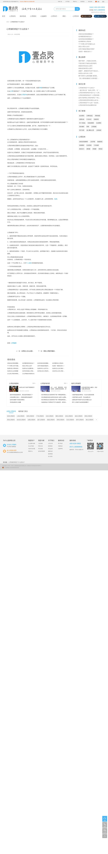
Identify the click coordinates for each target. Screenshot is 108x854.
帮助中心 (75, 1)
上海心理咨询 (20, 416)
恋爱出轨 (81, 119)
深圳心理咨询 (30, 416)
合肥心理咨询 (31, 419)
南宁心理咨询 (79, 419)
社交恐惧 (89, 145)
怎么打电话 (31, 446)
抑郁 (40, 87)
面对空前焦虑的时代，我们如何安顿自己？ (21, 394)
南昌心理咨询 (50, 419)
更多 (34, 383)
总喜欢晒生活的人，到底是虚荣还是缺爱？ (21, 397)
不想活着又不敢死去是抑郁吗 (88, 63)
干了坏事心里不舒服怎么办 (14, 365)
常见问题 (40, 448)
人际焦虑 (98, 130)
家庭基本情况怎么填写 (85, 66)
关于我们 (67, 1)
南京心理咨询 (78, 416)
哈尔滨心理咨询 (21, 419)
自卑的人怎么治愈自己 (28, 351)
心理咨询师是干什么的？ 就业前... (89, 102)
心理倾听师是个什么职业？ (87, 88)
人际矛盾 (92, 141)
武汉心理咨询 (69, 416)
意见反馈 (90, 1)
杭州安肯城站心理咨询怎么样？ (29, 371)
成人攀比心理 (90, 130)
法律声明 (60, 448)
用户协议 (60, 443)
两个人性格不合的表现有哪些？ (80, 402)
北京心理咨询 (49, 416)
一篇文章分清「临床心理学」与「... (89, 90)
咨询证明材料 (41, 451)
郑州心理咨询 (60, 419)
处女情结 (81, 115)
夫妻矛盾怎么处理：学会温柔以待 (80, 397)
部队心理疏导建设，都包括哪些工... (54, 351)
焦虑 (55, 199)
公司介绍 (50, 443)
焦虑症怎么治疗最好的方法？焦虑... (59, 368)
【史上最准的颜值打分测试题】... (89, 78)
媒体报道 (50, 453)
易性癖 (88, 149)
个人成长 (29, 263)
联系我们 (83, 1)
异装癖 (94, 149)
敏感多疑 (99, 141)
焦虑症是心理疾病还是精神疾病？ (14, 368)
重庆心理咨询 (59, 416)
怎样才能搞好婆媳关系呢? (44, 365)
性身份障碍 (91, 123)
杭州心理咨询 (11, 416)
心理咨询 (24, 94)
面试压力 (81, 149)
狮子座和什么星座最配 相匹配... (88, 76)
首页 (7, 21)
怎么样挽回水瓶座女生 (28, 373)
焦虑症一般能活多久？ (58, 365)
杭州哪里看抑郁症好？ (28, 363)
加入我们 (50, 456)
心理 (11, 91)
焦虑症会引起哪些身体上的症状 (29, 368)
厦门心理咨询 (41, 419)
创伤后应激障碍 (83, 141)
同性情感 (97, 115)
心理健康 (13, 343)
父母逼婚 (93, 126)
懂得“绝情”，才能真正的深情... (88, 61)
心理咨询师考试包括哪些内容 (88, 105)
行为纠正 (89, 119)
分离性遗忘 (90, 115)
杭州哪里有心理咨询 (57, 363)
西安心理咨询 (88, 416)
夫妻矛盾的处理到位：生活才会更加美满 (82, 394)
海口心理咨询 (89, 419)
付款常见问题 (31, 448)
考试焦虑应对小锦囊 (15, 402)
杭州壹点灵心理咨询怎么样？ (44, 371)
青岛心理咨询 (11, 419)
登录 (103, 1)
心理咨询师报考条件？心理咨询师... (89, 95)
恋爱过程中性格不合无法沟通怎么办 (81, 399)
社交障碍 (98, 123)
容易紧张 (81, 145)
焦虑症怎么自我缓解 (12, 371)
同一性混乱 (82, 123)
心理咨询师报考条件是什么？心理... (89, 92)
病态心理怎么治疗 (27, 365)
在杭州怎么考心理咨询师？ (59, 371)
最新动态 (50, 451)
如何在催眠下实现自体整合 (17, 399)
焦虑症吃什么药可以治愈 (44, 368)
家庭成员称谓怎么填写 (85, 68)
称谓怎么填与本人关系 (85, 73)
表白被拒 (81, 126)
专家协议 (60, 446)
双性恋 (100, 149)
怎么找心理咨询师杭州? (13, 373)
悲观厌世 (96, 119)
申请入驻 (40, 446)
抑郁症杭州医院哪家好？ (14, 363)
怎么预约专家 (31, 443)
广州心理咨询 (40, 416)
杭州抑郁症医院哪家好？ (44, 363)
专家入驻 (60, 1)
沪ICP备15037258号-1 (36, 465)
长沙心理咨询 (70, 419)
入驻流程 (40, 443)
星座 (88, 126)
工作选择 (96, 145)
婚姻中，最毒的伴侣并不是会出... (89, 71)
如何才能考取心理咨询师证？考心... (89, 97)
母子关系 (81, 130)
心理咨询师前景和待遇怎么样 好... (89, 100)
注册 (98, 1)
